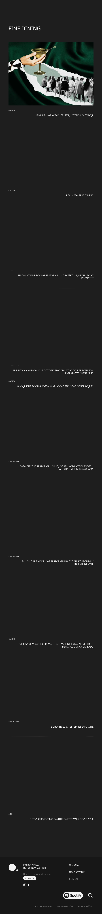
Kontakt (74, 878)
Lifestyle (13, 365)
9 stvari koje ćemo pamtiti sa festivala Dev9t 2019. (62, 819)
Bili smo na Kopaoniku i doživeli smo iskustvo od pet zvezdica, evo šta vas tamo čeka (53, 372)
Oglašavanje (77, 872)
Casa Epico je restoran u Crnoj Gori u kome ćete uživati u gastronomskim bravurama (57, 468)
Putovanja (13, 461)
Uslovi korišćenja (86, 906)
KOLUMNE (12, 190)
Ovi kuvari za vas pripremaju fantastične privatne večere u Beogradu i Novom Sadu (56, 645)
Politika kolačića (65, 906)
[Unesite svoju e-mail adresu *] (38, 874)
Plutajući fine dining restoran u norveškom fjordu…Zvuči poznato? (56, 277)
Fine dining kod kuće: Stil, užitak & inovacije (65, 115)
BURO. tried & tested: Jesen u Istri (72, 726)
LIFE (10, 270)
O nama (74, 865)
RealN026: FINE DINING (80, 195)
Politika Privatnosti (44, 906)
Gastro (12, 110)
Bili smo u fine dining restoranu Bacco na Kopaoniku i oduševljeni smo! (58, 563)
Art (10, 814)
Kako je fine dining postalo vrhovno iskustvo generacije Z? (55, 386)
